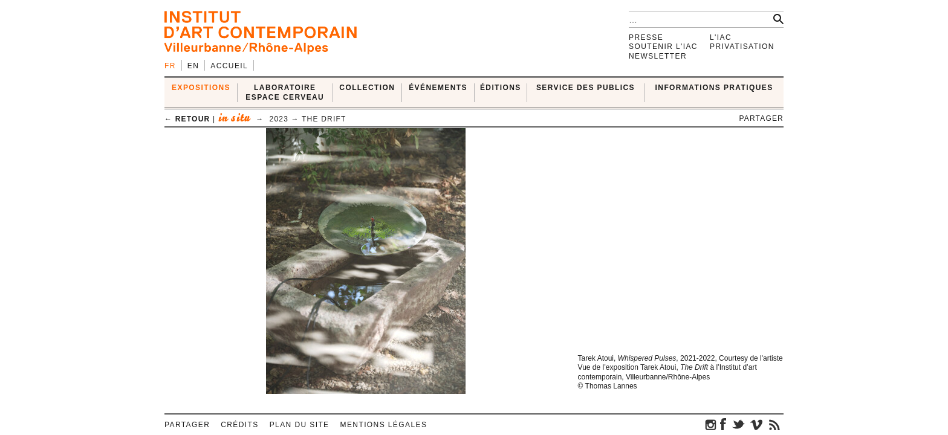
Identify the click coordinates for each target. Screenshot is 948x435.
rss (774, 424)
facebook (723, 424)
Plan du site (300, 424)
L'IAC (721, 37)
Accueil (229, 66)
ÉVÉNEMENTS (438, 87)
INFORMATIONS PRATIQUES (714, 87)
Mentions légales (383, 424)
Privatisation (742, 46)
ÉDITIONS (500, 87)
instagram (711, 424)
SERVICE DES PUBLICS (585, 87)
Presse (646, 37)
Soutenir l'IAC (663, 46)
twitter (738, 424)
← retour (187, 119)
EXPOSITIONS (201, 87)
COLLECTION (367, 87)
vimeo (756, 424)
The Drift (324, 119)
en (193, 66)
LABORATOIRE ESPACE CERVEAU (284, 92)
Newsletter (658, 56)
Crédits (239, 424)
